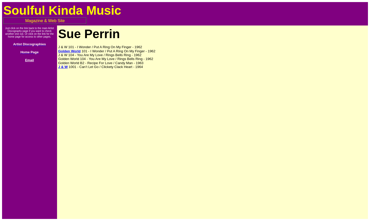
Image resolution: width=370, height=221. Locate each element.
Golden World (69, 51)
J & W (63, 67)
